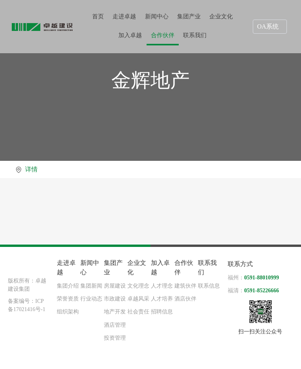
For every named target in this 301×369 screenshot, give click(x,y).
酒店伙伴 (185, 299)
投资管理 (115, 338)
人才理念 (162, 286)
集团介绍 (68, 286)
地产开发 (115, 312)
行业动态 (91, 299)
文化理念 (138, 286)
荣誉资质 (68, 299)
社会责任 (138, 312)
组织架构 (68, 312)
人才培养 (162, 299)
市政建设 (115, 299)
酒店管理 (115, 325)
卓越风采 (138, 299)
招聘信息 (162, 312)
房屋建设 (115, 286)
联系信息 (209, 286)
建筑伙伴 (185, 286)
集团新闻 (91, 286)
